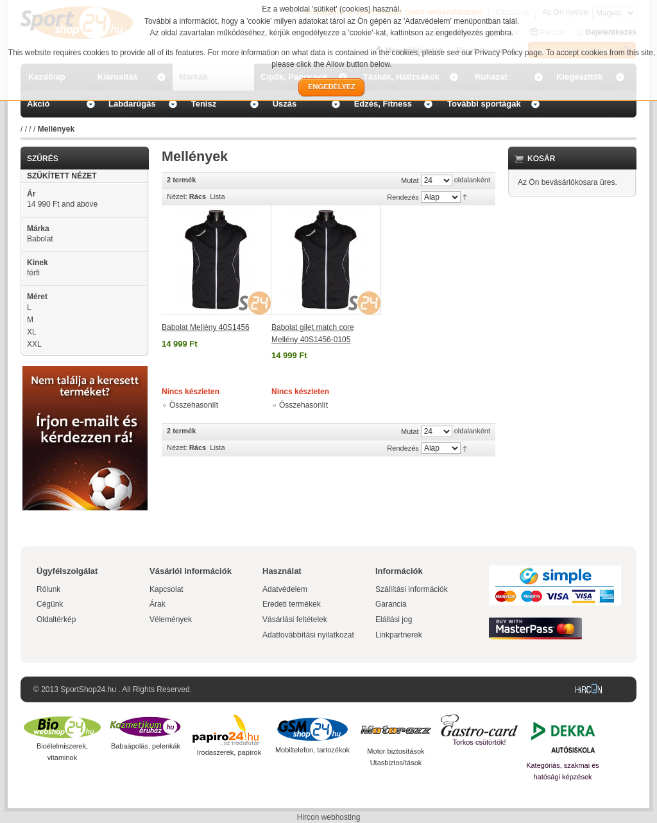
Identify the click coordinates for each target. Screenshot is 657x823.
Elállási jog (393, 619)
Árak (157, 604)
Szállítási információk (411, 589)
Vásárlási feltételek (294, 619)
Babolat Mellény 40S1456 (206, 327)
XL (32, 331)
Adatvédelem (284, 589)
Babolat (40, 238)
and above (62, 204)
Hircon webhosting (329, 817)
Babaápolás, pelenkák (145, 746)
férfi (33, 272)
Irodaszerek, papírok (229, 752)
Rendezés (403, 197)
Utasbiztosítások (396, 763)
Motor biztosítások (395, 751)
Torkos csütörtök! (479, 742)
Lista (217, 196)
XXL (34, 344)
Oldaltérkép (56, 619)
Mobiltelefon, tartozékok (312, 750)
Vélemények (170, 619)
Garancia (391, 604)
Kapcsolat (166, 589)
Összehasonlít (193, 405)
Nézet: (177, 196)
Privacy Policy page (508, 52)
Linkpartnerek (398, 634)
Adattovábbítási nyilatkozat (308, 634)
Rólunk (48, 589)
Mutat (410, 180)
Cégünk (50, 604)
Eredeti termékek (291, 604)
